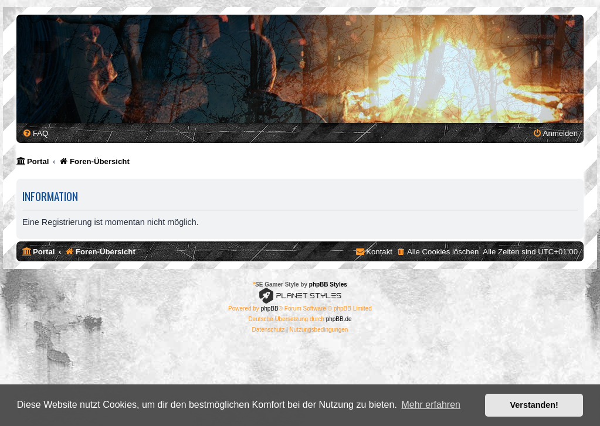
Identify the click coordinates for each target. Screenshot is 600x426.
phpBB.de (339, 319)
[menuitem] (35, 133)
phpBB (270, 308)
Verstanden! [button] (534, 405)
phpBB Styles (328, 284)
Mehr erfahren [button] (430, 405)
